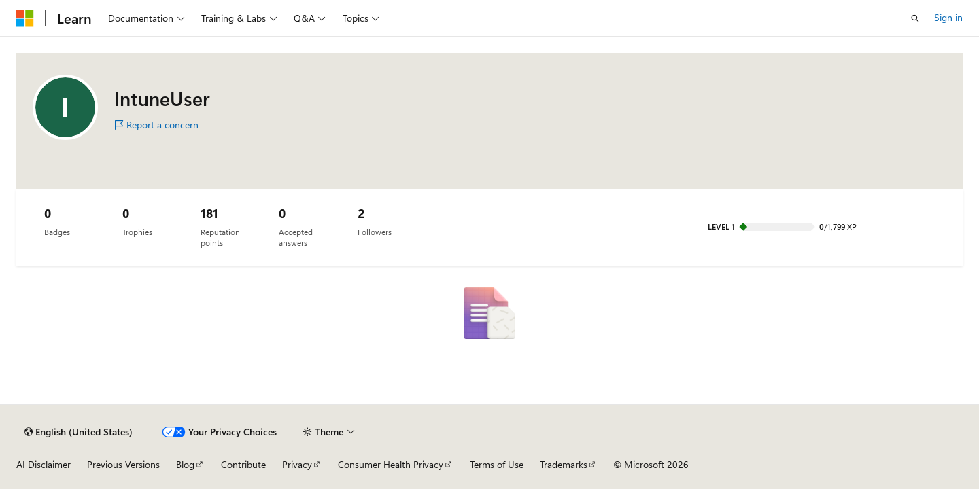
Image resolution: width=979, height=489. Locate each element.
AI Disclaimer (43, 464)
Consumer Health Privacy (390, 464)
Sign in (948, 17)
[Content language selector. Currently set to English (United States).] (78, 432)
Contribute (243, 464)
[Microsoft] (25, 18)
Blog (185, 464)
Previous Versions (123, 464)
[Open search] (915, 18)
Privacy (297, 464)
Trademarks (563, 464)
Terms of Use (496, 464)
